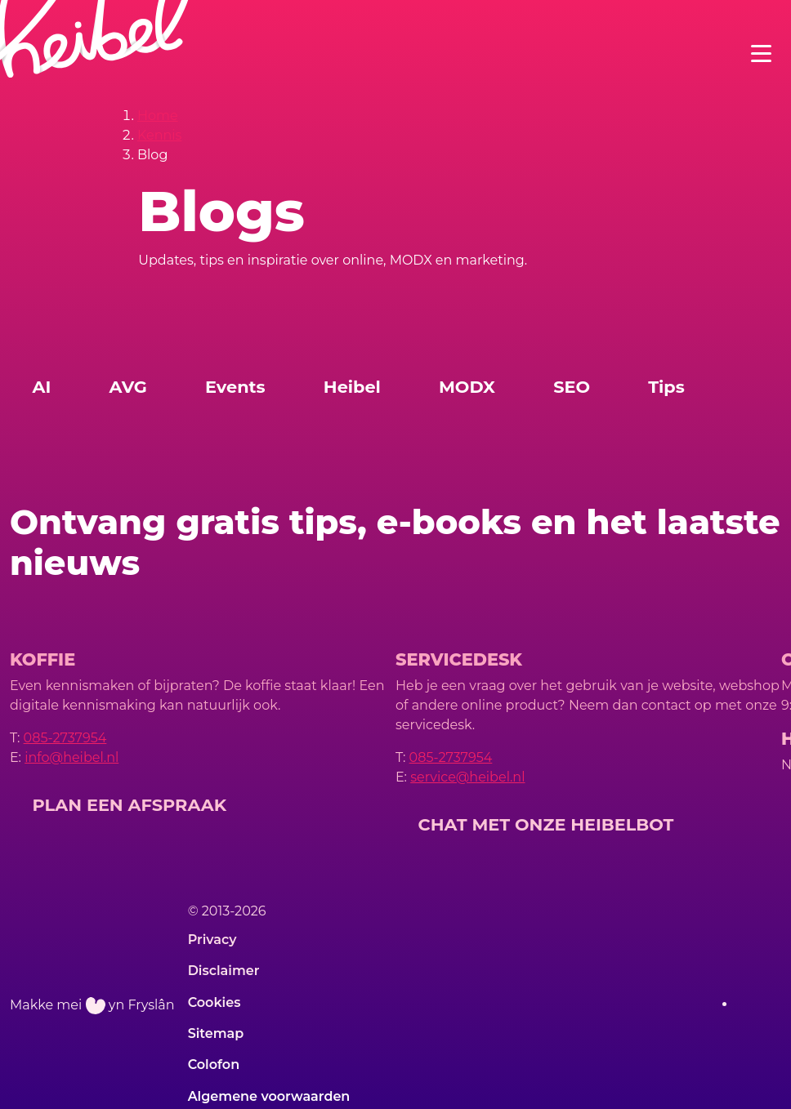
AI (42, 386)
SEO (571, 386)
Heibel (352, 386)
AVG (128, 386)
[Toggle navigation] (761, 53)
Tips (666, 386)
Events (235, 386)
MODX (467, 386)
